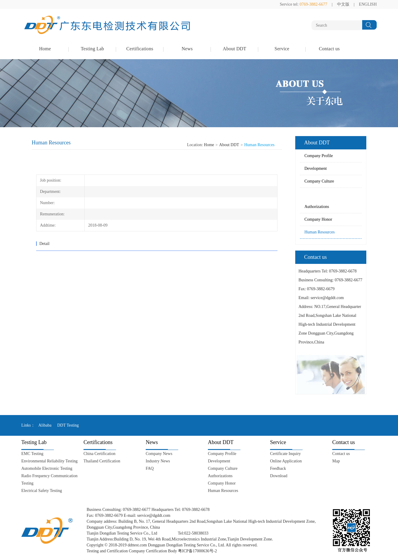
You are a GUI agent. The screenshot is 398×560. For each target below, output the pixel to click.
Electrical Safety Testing (41, 490)
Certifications (139, 48)
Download (278, 476)
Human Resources (319, 232)
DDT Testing (68, 425)
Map (336, 461)
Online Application (286, 461)
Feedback (278, 468)
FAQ (150, 468)
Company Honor (318, 219)
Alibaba (44, 425)
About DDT (234, 48)
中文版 (343, 4)
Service (282, 48)
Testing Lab (92, 48)
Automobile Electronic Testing (46, 468)
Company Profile (318, 156)
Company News (159, 453)
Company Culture (319, 181)
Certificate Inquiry (285, 453)
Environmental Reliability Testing (49, 461)
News (187, 48)
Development (315, 168)
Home (45, 48)
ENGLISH (368, 4)
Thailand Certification (102, 461)
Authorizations (316, 206)
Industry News (158, 461)
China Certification (99, 453)
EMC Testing (32, 453)
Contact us (329, 48)
